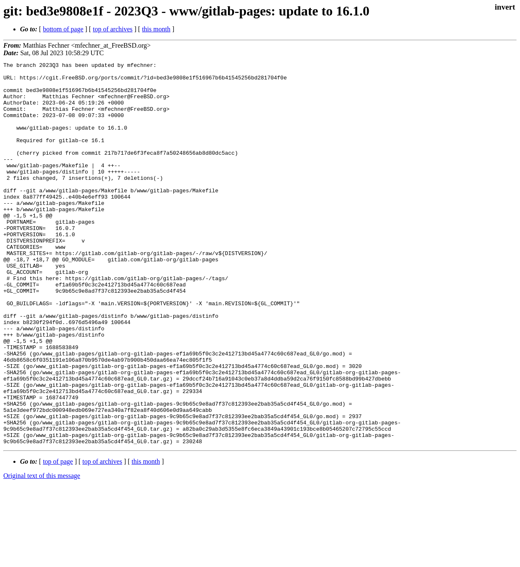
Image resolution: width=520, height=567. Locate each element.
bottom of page (63, 29)
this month (156, 29)
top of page (58, 537)
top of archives (112, 29)
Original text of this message (41, 552)
